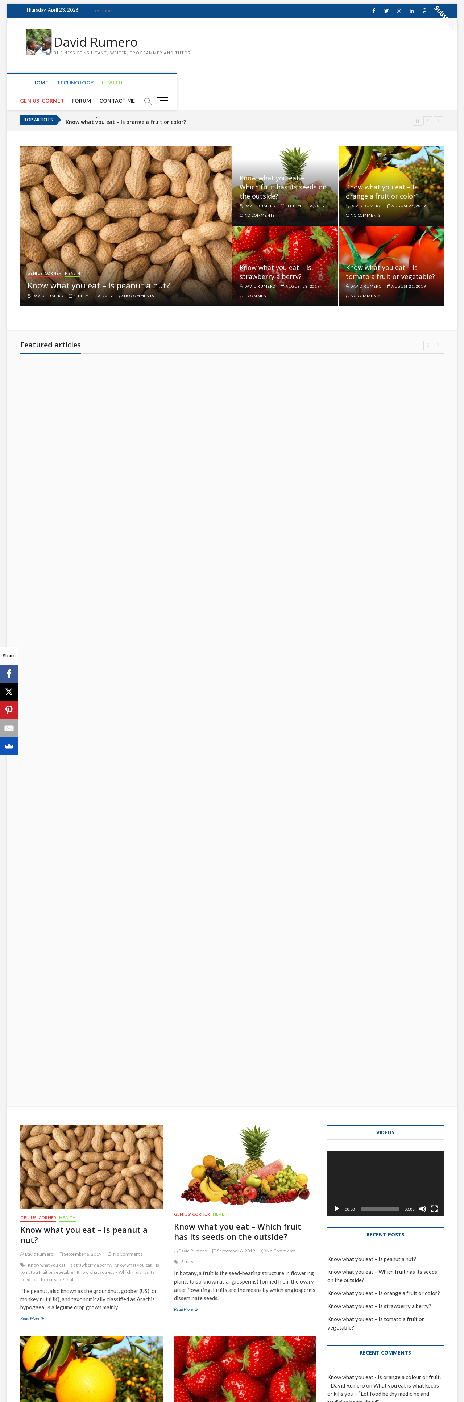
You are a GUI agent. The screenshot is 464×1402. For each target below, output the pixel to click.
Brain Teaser (40, 1046)
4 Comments (265, 1042)
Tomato (57, 1053)
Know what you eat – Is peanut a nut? (99, 268)
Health (104, 83)
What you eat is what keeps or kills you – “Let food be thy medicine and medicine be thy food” (244, 1018)
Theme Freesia (97, 1378)
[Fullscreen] (434, 576)
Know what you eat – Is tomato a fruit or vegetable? (390, 254)
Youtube (103, 10)
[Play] (336, 576)
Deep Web (59, 1269)
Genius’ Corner (144, 83)
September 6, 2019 (90, 278)
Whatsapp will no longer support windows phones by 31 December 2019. (239, 1249)
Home (32, 83)
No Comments (136, 278)
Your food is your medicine (232, 1068)
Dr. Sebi (188, 1053)
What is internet (82, 1277)
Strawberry (192, 843)
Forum (184, 83)
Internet (119, 1269)
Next (438, 103)
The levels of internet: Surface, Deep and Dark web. (91, 1239)
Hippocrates (237, 1053)
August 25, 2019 (406, 188)
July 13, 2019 (74, 1258)
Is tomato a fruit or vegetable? (84, 1046)
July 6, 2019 (226, 1274)
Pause (417, 104)
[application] (385, 550)
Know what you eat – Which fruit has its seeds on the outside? (145, 103)
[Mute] (422, 576)
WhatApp (212, 1285)
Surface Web (51, 1277)
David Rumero (97, 42)
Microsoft (191, 1285)
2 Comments (262, 1274)
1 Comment (254, 278)
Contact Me (220, 83)
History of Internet (90, 1269)
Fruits (187, 628)
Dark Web (37, 1269)
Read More (35, 686)
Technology (67, 83)
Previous (427, 103)
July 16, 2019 (228, 1042)
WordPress (126, 1378)
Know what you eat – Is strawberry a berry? (275, 254)
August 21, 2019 (406, 269)
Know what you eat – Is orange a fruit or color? (382, 174)
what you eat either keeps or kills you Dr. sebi (87, 846)
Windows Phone (239, 1285)
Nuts (71, 646)
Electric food (41, 843)
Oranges (63, 843)
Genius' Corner (45, 256)
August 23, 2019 (300, 269)
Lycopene (38, 1053)
